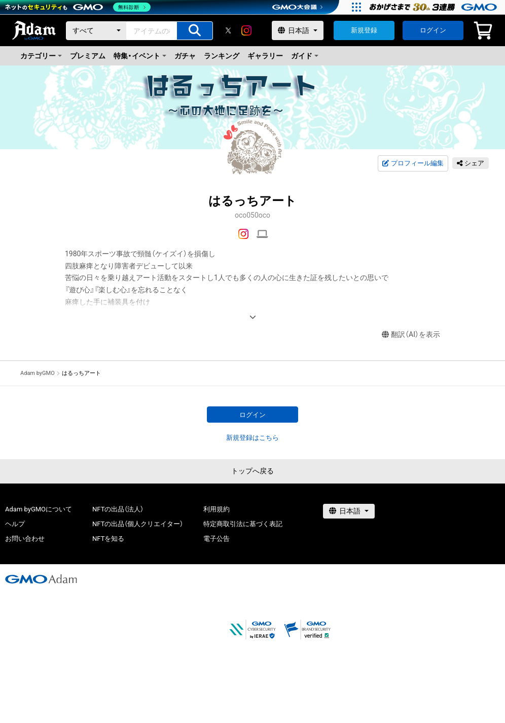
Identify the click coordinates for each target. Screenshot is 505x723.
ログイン (433, 30)
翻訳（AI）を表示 (411, 334)
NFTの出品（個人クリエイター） (137, 524)
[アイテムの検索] (194, 30)
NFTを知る (108, 538)
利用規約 (216, 509)
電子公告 (216, 538)
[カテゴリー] (96, 30)
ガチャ (185, 56)
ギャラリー (265, 55)
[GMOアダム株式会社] (41, 578)
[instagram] (246, 30)
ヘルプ (15, 524)
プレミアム (87, 56)
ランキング (221, 55)
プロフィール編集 (412, 163)
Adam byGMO (37, 373)
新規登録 (364, 30)
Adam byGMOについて (38, 509)
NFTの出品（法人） (117, 509)
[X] (228, 30)
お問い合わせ (25, 538)
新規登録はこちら (252, 437)
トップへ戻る (252, 471)
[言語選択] (297, 30)
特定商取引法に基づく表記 (242, 524)
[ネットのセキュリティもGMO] (78, 7)
